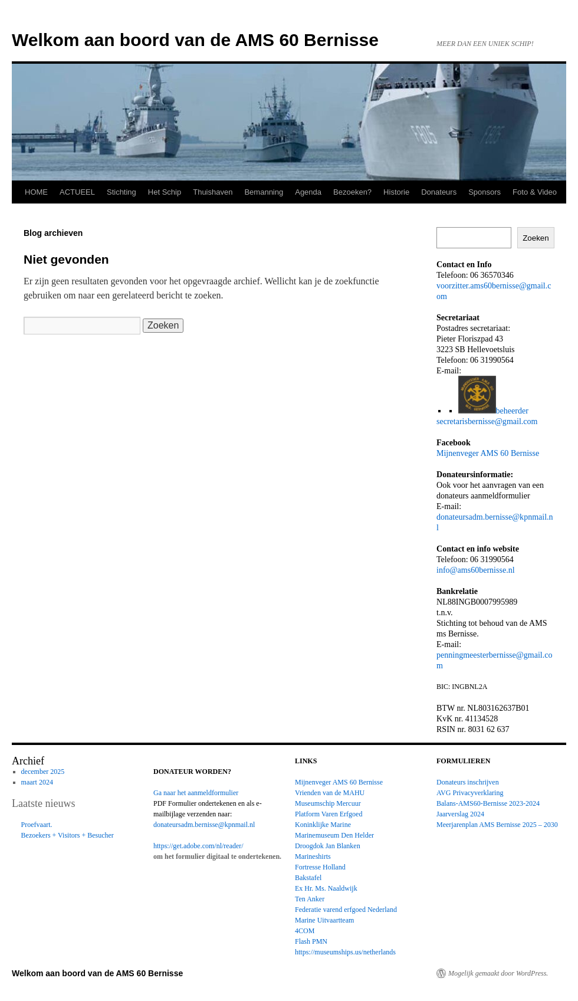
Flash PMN (311, 941)
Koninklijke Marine (323, 825)
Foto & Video (535, 192)
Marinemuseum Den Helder (334, 835)
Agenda (308, 192)
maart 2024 (37, 782)
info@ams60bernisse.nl (475, 570)
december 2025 (43, 771)
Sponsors (484, 192)
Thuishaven (212, 192)
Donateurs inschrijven (467, 782)
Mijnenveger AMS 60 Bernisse (487, 453)
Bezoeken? (352, 192)
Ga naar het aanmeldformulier (195, 793)
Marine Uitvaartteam (324, 920)
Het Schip (164, 192)
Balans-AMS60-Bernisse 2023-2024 (488, 803)
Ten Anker (309, 899)
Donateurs (439, 192)
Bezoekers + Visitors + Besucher (67, 835)
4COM (304, 931)
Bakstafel (308, 878)
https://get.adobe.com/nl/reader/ (198, 846)
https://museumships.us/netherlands (345, 952)
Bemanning (263, 192)
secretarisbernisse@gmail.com (487, 421)
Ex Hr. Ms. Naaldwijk (326, 888)
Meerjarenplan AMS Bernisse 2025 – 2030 (497, 825)
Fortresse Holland (320, 867)
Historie (396, 192)
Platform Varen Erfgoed (328, 814)
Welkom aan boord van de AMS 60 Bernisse (195, 40)
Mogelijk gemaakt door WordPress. (498, 973)
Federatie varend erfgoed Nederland (346, 909)
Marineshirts (313, 856)
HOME (36, 192)
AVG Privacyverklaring (469, 793)
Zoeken (536, 238)
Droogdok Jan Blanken (327, 846)
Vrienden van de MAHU (329, 793)
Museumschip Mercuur (328, 803)
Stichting (121, 192)
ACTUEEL (77, 192)
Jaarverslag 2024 (460, 814)
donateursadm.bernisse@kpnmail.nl (204, 825)
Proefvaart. (36, 825)
